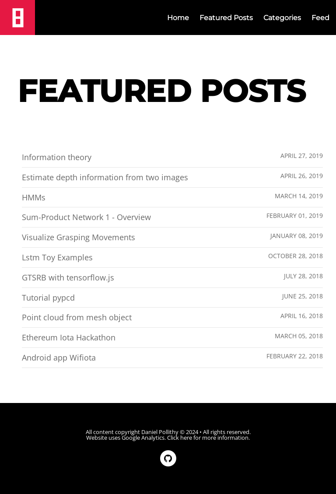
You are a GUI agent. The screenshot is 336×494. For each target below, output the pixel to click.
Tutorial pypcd (48, 297)
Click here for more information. (208, 437)
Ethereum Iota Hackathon (69, 337)
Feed (320, 18)
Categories (282, 18)
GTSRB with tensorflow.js (68, 277)
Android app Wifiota (59, 357)
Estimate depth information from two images (105, 177)
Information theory (56, 157)
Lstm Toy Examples (57, 257)
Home (178, 18)
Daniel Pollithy (159, 432)
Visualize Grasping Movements (78, 237)
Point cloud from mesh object (77, 317)
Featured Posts (226, 18)
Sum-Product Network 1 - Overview (86, 217)
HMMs (34, 197)
